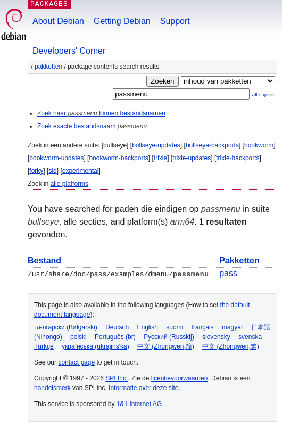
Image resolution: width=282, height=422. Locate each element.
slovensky (216, 337)
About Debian (58, 21)
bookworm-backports (118, 158)
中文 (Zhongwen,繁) (230, 346)
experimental (80, 171)
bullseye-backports (212, 145)
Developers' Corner (68, 50)
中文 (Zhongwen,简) (165, 346)
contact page (76, 362)
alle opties (263, 94)
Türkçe (44, 346)
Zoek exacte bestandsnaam (92, 126)
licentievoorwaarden (179, 378)
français (203, 327)
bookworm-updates (56, 158)
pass (228, 273)
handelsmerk (52, 388)
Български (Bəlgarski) (65, 327)
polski (78, 337)
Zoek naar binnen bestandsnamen (101, 113)
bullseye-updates (156, 145)
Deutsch (117, 327)
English (147, 327)
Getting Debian (122, 21)
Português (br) (115, 337)
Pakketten (48, 66)
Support (175, 21)
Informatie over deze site (143, 388)
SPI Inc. (116, 378)
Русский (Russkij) (169, 337)
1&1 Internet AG (139, 404)
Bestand (44, 260)
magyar (232, 327)
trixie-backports (237, 158)
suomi (174, 327)
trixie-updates (191, 158)
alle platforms (69, 183)
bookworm (258, 145)
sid (52, 171)
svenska (250, 337)
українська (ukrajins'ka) (95, 346)
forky (36, 171)
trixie (160, 158)
